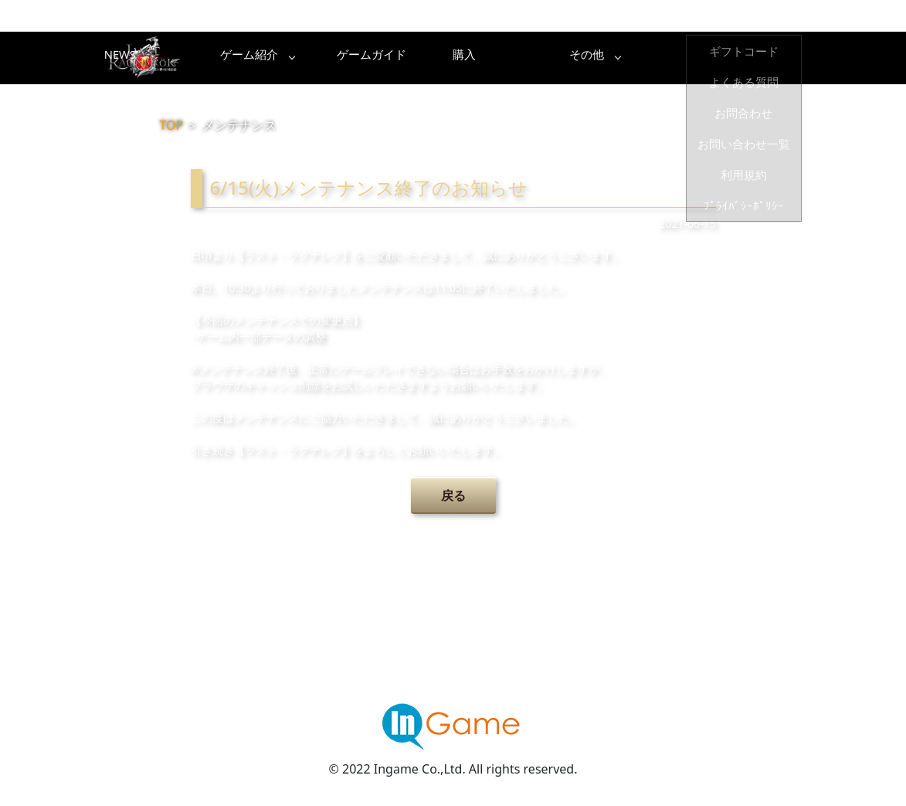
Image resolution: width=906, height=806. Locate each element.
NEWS (264, 58)
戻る (453, 495)
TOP (172, 125)
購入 (635, 58)
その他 (758, 58)
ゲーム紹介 (388, 58)
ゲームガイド (511, 58)
